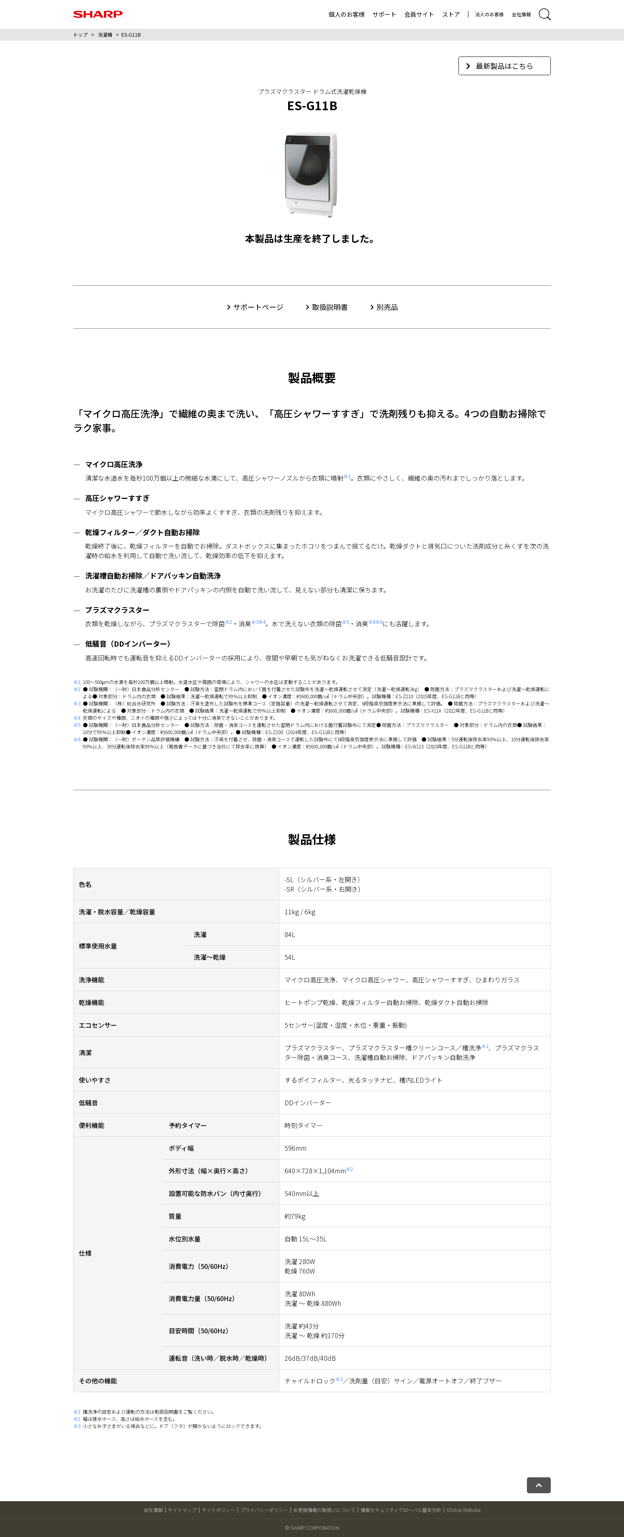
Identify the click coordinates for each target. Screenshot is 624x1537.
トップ (80, 34)
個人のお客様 (347, 14)
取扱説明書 (330, 307)
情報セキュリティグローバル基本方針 (401, 1509)
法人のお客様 (489, 14)
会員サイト (419, 14)
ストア (451, 14)
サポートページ (258, 307)
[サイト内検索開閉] (545, 14)
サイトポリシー (218, 1509)
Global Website (463, 1509)
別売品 (387, 307)
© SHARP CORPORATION (312, 1527)
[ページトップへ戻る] (539, 1485)
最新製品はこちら (499, 65)
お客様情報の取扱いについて (324, 1509)
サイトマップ (182, 1509)
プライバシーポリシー (264, 1509)
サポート (384, 14)
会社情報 (521, 14)
